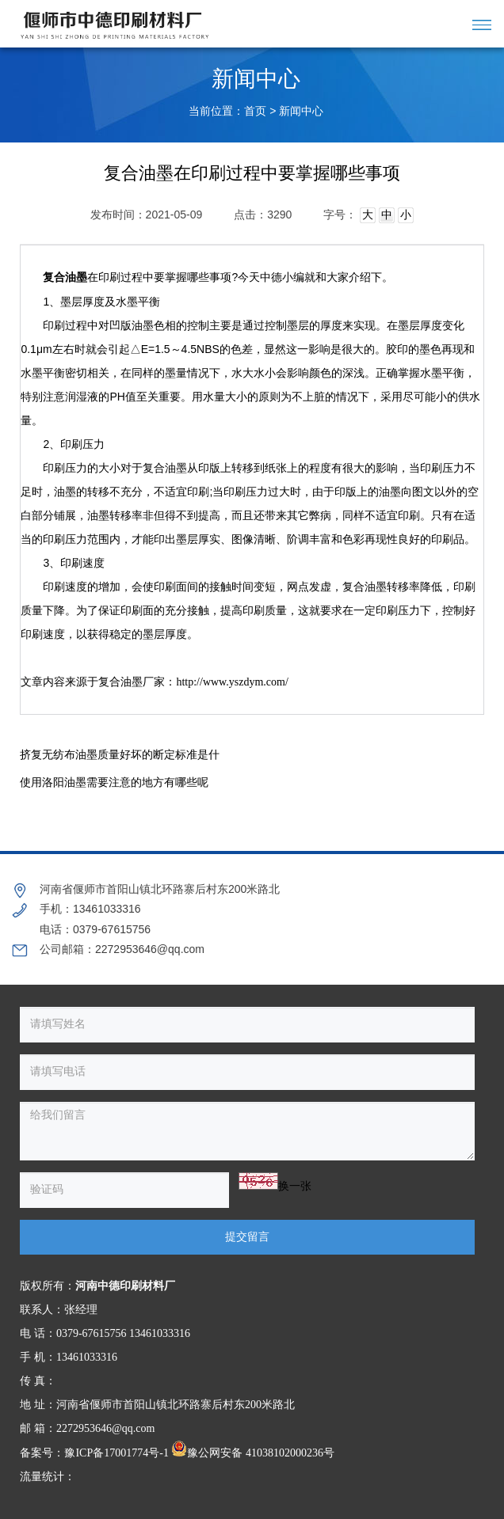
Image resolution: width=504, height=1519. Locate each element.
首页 (255, 111)
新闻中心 (301, 111)
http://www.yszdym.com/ (232, 682)
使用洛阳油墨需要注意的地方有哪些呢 (114, 782)
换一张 (294, 1186)
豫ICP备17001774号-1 (116, 1453)
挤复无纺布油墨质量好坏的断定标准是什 (120, 755)
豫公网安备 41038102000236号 (252, 1453)
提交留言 (247, 1237)
